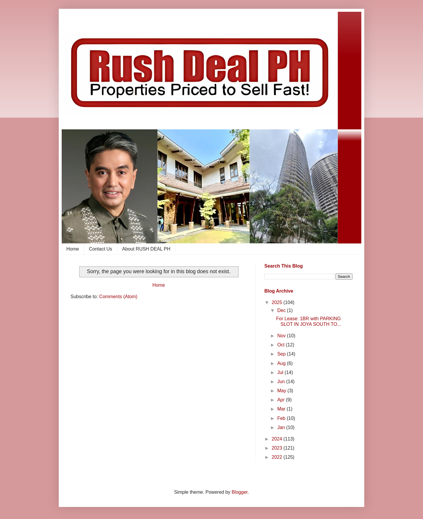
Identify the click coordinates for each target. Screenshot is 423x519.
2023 (277, 447)
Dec (282, 310)
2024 (277, 438)
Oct (281, 344)
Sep (282, 353)
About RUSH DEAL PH (146, 248)
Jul (281, 372)
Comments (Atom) (118, 296)
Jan (281, 427)
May (282, 390)
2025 (277, 302)
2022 (277, 457)
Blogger (239, 492)
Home (72, 248)
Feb (282, 418)
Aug (282, 363)
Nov (282, 335)
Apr (281, 399)
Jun (281, 381)
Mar (282, 408)
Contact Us (100, 248)
